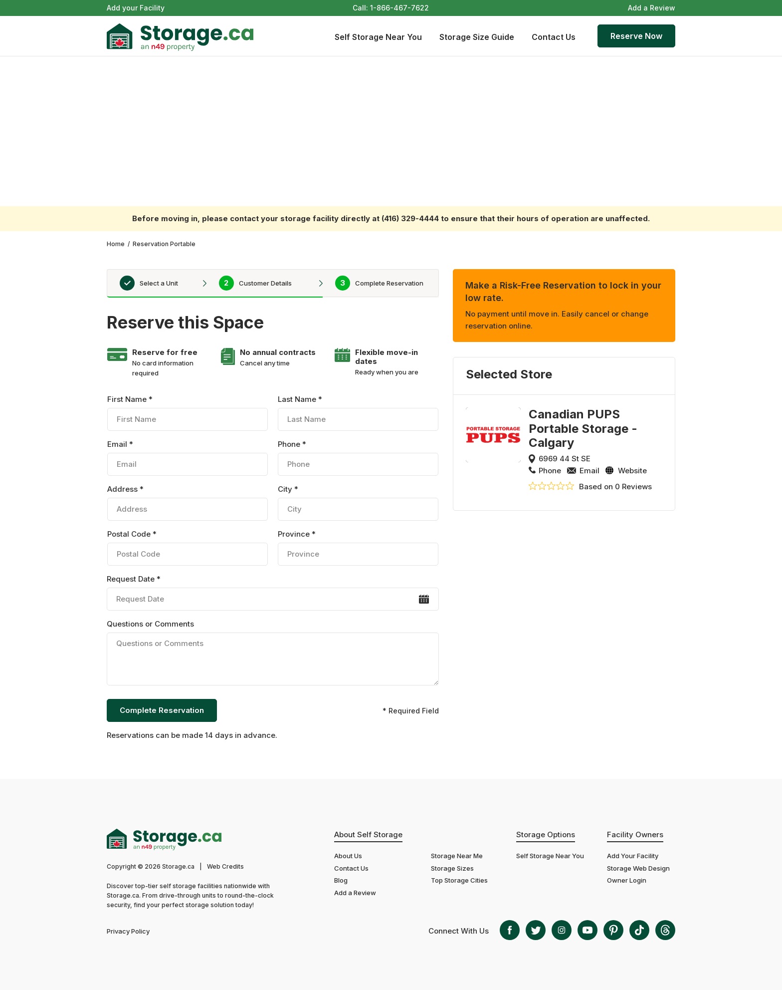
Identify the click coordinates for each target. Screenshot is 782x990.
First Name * (187, 412)
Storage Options (545, 834)
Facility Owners (635, 834)
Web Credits (225, 866)
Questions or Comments (272, 654)
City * (358, 502)
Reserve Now (636, 36)
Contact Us (554, 37)
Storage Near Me (457, 856)
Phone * (358, 457)
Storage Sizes (452, 868)
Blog (341, 880)
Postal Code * (187, 547)
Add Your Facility (632, 856)
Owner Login (626, 880)
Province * (358, 547)
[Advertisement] (391, 131)
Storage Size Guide (476, 37)
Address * (187, 502)
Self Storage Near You (378, 37)
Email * (187, 457)
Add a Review (651, 7)
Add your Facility (136, 7)
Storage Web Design (638, 868)
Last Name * (358, 412)
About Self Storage (368, 834)
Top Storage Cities (459, 880)
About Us (348, 856)
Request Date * (272, 592)
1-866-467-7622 (399, 7)
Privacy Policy (128, 931)
